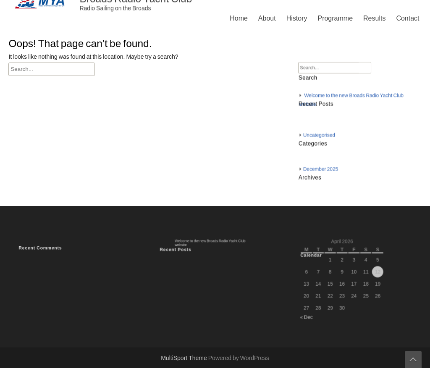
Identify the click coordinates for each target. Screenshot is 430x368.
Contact (407, 18)
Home (239, 18)
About (267, 18)
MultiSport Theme (184, 358)
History (296, 18)
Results (374, 18)
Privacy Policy (300, 240)
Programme (335, 18)
